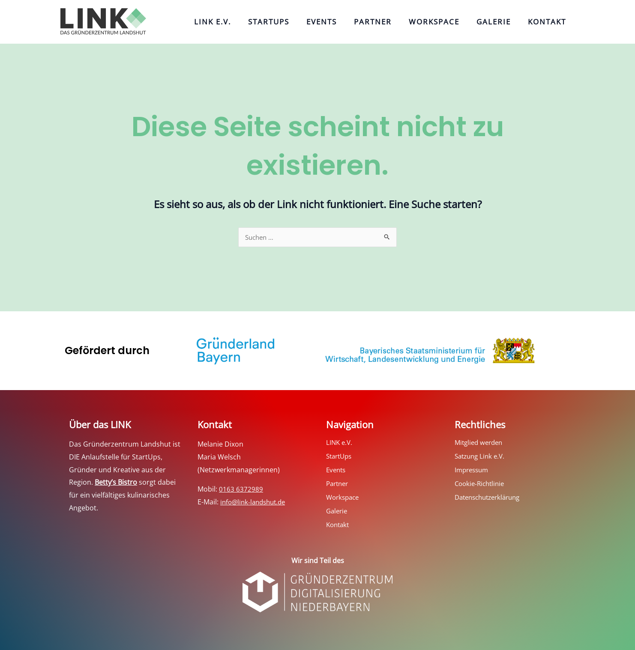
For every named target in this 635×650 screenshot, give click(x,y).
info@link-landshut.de (255, 502)
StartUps (292, 22)
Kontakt (549, 22)
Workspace (444, 22)
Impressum (473, 470)
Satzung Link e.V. (482, 457)
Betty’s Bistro (116, 483)
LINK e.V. (240, 22)
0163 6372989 (241, 490)
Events (341, 22)
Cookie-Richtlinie (481, 484)
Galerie (500, 22)
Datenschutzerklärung (491, 498)
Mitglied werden (480, 443)
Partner (388, 22)
